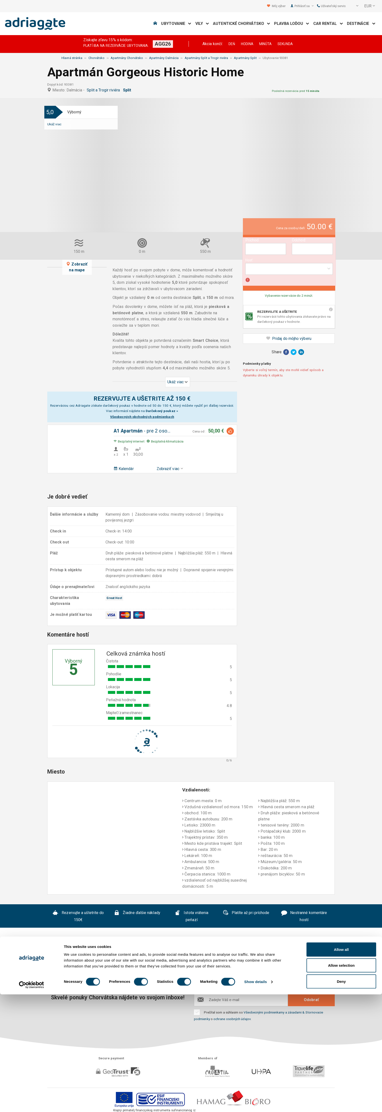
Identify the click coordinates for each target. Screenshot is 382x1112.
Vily (202, 23)
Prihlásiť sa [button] (304, 6)
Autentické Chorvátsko (241, 23)
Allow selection (341, 1083)
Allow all (341, 1067)
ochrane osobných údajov (232, 1019)
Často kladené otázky (98, 971)
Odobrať (311, 999)
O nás (64, 971)
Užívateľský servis (331, 6)
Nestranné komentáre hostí (304, 916)
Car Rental (328, 23)
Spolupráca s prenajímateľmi (182, 979)
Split (128, 90)
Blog (222, 979)
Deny (341, 1099)
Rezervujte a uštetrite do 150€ (78, 916)
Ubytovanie (176, 23)
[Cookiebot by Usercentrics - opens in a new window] (31, 1102)
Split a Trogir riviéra (104, 90)
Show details (255, 1099)
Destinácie (361, 23)
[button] (354, 6)
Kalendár (124, 468)
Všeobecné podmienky (150, 971)
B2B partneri (305, 971)
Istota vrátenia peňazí (191, 916)
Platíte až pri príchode (246, 913)
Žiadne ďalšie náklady (137, 913)
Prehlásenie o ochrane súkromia (214, 971)
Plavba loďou (291, 23)
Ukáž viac (54, 124)
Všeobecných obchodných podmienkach (142, 417)
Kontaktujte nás (270, 971)
